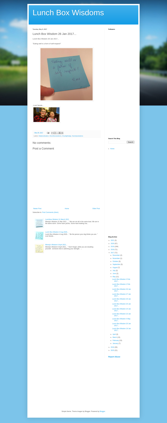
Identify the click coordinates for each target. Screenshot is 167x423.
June (114, 273)
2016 (113, 347)
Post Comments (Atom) (50, 212)
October (116, 261)
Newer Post (37, 208)
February (116, 340)
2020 (113, 243)
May (114, 277)
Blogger (102, 411)
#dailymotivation (44, 136)
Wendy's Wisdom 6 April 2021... (56, 245)
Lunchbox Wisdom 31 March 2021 (57, 219)
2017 (113, 253)
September (117, 264)
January (116, 343)
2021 (113, 240)
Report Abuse (114, 357)
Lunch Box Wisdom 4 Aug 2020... (56, 232)
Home (67, 208)
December (116, 255)
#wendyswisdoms (77, 136)
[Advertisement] (121, 95)
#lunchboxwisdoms (55, 136)
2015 (113, 350)
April (114, 334)
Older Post (96, 208)
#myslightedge (66, 136)
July (114, 270)
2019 (113, 246)
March (115, 337)
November (116, 258)
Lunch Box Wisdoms (68, 12)
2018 (113, 249)
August (115, 267)
